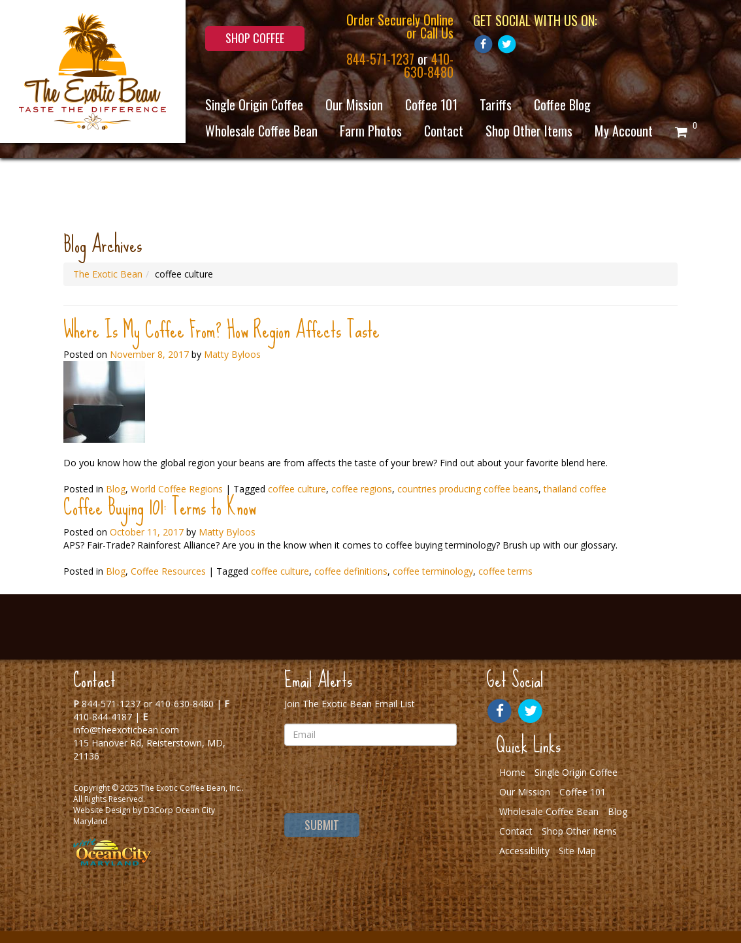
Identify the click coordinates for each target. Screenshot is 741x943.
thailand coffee (575, 489)
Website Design (102, 810)
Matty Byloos (232, 354)
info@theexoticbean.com (126, 730)
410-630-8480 (428, 65)
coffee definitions (350, 571)
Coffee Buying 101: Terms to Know (159, 507)
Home (512, 772)
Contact (443, 130)
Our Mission (354, 104)
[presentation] (370, 781)
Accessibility (524, 850)
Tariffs (496, 104)
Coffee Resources (168, 571)
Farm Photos (371, 130)
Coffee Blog (562, 104)
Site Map (577, 850)
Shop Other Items (529, 130)
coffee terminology (433, 571)
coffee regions (361, 489)
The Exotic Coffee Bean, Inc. (191, 787)
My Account (624, 130)
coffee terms (505, 571)
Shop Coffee (254, 37)
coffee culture (297, 489)
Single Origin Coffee (254, 104)
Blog (115, 571)
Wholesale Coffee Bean (261, 130)
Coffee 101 (431, 104)
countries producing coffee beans (467, 489)
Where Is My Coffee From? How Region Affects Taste (221, 330)
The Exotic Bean (107, 274)
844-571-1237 (380, 59)
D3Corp (158, 810)
